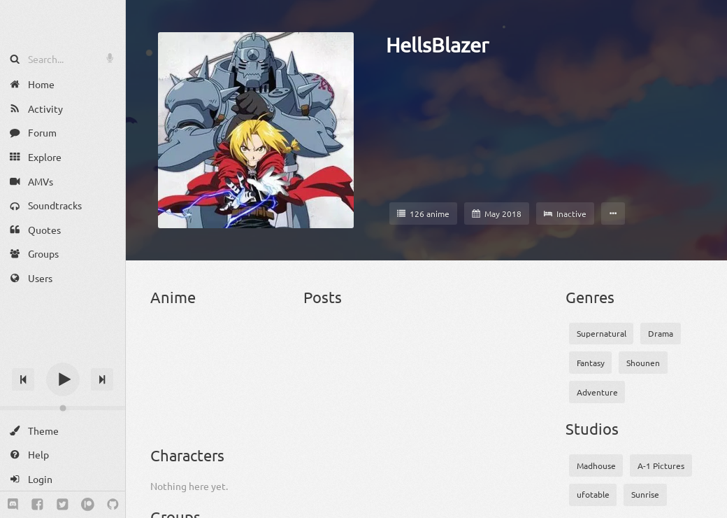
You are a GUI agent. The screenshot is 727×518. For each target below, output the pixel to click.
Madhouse (596, 465)
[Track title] (62, 354)
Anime (173, 297)
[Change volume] (62, 408)
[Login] (62, 479)
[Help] (62, 454)
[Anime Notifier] (63, 23)
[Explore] (62, 157)
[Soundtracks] (62, 205)
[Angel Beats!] (172, 346)
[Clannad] (218, 406)
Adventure (597, 392)
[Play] (63, 379)
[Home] (62, 84)
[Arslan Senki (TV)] (218, 346)
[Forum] (62, 132)
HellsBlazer (437, 45)
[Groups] (62, 253)
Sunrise (645, 494)
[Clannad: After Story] (265, 406)
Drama (660, 333)
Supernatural (601, 333)
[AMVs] (62, 181)
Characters (187, 455)
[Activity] (62, 109)
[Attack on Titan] (265, 346)
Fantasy (591, 362)
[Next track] (102, 379)
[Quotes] (62, 230)
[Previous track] (23, 379)
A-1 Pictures (661, 465)
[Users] (62, 278)
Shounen (643, 362)
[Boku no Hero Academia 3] (172, 406)
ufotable (593, 494)
